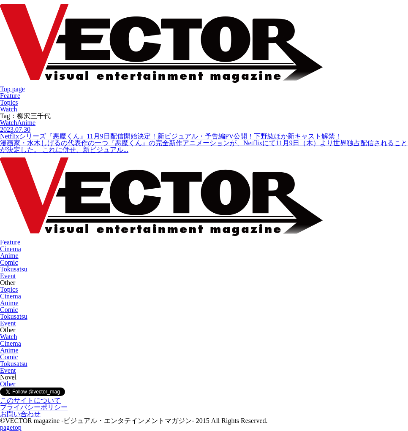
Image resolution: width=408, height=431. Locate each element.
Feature (10, 95)
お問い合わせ (20, 413)
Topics (9, 102)
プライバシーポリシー (34, 407)
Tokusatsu (13, 269)
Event (8, 275)
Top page (12, 88)
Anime (9, 255)
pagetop (11, 427)
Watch (8, 109)
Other (7, 384)
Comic (9, 262)
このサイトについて (30, 400)
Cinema (10, 248)
